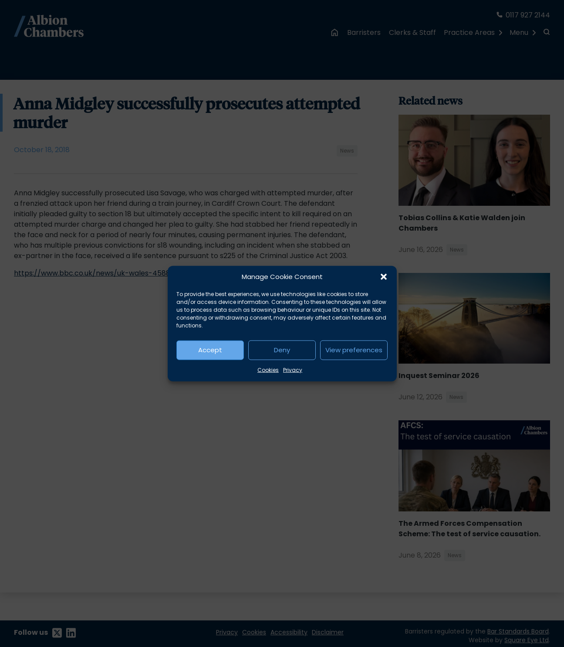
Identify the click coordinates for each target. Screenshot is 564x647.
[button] (383, 276)
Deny (282, 349)
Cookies (268, 369)
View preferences (353, 349)
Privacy (292, 369)
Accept (210, 349)
